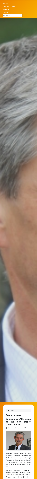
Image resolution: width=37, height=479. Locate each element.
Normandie (6, 10)
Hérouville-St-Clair (9, 7)
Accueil (5, 4)
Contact (5, 12)
